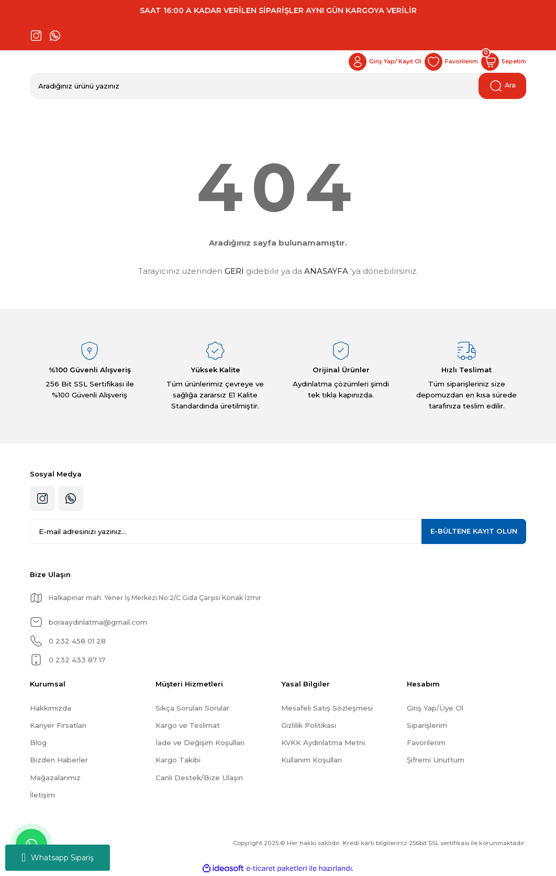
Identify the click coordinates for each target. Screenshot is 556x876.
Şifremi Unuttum (435, 760)
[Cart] (501, 61)
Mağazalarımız (55, 777)
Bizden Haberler (59, 760)
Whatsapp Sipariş (57, 857)
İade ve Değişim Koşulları (199, 742)
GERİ (234, 271)
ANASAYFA (326, 271)
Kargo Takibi (178, 760)
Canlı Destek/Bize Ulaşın (199, 777)
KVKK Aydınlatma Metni (323, 742)
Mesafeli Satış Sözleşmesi (327, 708)
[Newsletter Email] (278, 531)
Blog (38, 742)
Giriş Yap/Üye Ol (435, 708)
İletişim (42, 795)
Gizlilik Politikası (308, 725)
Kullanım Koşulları (311, 760)
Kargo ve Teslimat (187, 725)
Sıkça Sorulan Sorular (192, 708)
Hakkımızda (50, 708)
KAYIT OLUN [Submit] (473, 531)
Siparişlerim (427, 725)
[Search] (278, 86)
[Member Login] (373, 61)
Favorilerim (426, 742)
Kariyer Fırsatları (58, 725)
